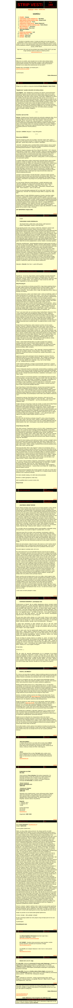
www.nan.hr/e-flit (30, 702)
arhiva (36, 9)
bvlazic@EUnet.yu (48, 491)
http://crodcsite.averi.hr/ (25, 945)
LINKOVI (22, 35)
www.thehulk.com (24, 758)
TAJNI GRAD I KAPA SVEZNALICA (29, 18)
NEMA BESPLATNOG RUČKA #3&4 (29, 20)
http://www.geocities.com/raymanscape (29, 938)
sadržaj (55, 81)
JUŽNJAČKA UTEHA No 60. (27, 23)
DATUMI (22, 36)
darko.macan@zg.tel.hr (50, 598)
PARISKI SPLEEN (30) (25, 21)
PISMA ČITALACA (24, 33)
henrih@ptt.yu (23, 811)
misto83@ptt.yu (48, 502)
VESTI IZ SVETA (24, 28)
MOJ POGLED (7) (24, 26)
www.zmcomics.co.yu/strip (22, 68)
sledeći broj (42, 9)
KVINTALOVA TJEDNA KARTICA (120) (30, 25)
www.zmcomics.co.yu (36, 52)
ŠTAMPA (22, 17)
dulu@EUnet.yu (33, 824)
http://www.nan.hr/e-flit (25, 951)
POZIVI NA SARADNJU (26, 32)
